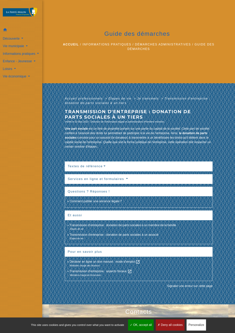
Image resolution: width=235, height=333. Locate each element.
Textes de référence (85, 166)
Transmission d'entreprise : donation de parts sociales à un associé (114, 234)
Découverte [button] (12, 38)
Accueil (71, 44)
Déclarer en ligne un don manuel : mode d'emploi (105, 261)
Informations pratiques (106, 44)
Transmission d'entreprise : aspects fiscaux (101, 271)
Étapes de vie (120, 98)
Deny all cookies (170, 324)
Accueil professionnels (84, 98)
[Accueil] (21, 13)
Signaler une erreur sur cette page (190, 286)
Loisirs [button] (8, 69)
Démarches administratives (163, 44)
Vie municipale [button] (14, 46)
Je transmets (148, 98)
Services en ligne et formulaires (96, 179)
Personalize (196, 324)
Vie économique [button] (15, 76)
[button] (21, 30)
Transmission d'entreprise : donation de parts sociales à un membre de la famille (123, 225)
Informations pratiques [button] (19, 54)
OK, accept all (141, 324)
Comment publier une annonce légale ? (96, 201)
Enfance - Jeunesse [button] (18, 61)
